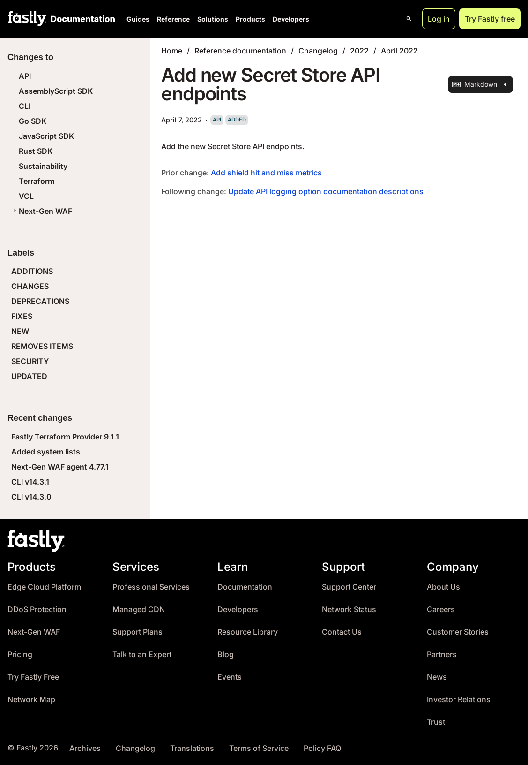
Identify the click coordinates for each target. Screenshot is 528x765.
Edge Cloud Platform (44, 587)
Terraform (36, 181)
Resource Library (247, 632)
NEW (20, 331)
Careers (441, 609)
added (237, 119)
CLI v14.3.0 (31, 496)
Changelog (318, 50)
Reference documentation (240, 50)
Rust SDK (35, 151)
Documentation (244, 587)
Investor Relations (459, 699)
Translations (192, 748)
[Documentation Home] (81, 18)
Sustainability (43, 166)
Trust (436, 722)
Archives (85, 748)
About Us (443, 587)
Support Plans (137, 632)
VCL (26, 196)
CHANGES (30, 286)
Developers (291, 19)
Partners (442, 654)
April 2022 (399, 50)
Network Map (31, 699)
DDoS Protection (37, 609)
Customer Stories (458, 632)
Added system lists (45, 451)
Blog (225, 654)
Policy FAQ (322, 748)
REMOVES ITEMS (42, 346)
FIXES (21, 316)
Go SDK (32, 121)
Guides (137, 19)
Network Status (349, 609)
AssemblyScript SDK (56, 91)
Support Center (349, 587)
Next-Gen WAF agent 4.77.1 (60, 466)
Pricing (19, 654)
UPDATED (29, 376)
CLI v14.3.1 (30, 481)
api (217, 119)
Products (250, 19)
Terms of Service (259, 748)
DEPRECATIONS (40, 301)
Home (171, 50)
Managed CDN (138, 609)
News (437, 677)
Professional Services (151, 587)
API (25, 76)
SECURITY (30, 361)
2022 (359, 50)
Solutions (212, 19)
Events (229, 677)
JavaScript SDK (46, 136)
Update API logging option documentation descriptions (326, 191)
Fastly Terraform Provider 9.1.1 (65, 436)
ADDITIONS (32, 271)
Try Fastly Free (33, 677)
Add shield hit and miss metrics (266, 172)
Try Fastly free (490, 18)
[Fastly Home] (27, 18)
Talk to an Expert (141, 654)
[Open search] (409, 18)
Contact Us (342, 632)
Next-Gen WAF (41, 211)
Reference (173, 19)
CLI (24, 106)
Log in (439, 18)
